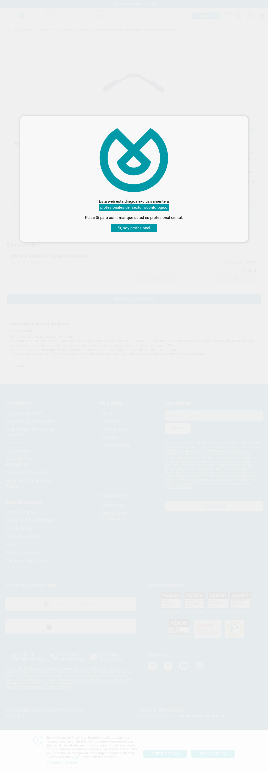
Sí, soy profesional (134, 228)
